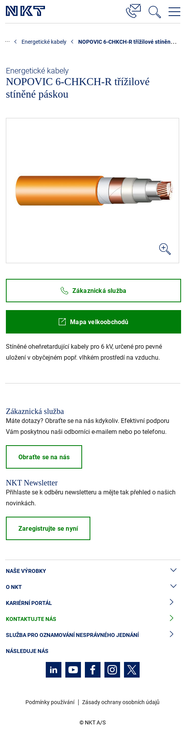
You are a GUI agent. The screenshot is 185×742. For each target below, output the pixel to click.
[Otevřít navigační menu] (174, 11)
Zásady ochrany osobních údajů (121, 702)
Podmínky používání (49, 702)
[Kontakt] (133, 10)
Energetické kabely (44, 42)
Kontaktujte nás (92, 619)
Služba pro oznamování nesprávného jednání (92, 635)
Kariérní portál (92, 603)
